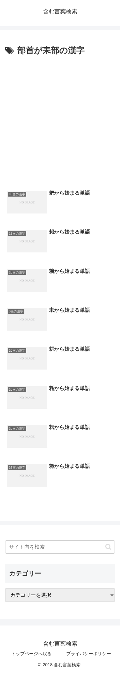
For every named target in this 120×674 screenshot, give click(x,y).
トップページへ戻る (31, 653)
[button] (108, 546)
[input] (60, 547)
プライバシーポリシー (88, 653)
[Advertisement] (60, 121)
